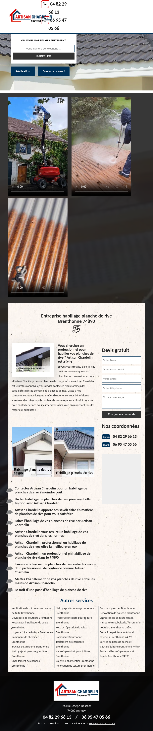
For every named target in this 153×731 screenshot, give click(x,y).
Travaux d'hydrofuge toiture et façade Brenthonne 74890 (117, 654)
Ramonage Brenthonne (69, 637)
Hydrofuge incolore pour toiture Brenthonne (74, 620)
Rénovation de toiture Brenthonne (75, 665)
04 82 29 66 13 (125, 436)
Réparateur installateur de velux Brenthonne (30, 625)
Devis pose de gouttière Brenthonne (32, 617)
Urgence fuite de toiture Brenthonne (32, 632)
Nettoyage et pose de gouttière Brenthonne (29, 654)
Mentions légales (102, 723)
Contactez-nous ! (54, 71)
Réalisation (23, 71)
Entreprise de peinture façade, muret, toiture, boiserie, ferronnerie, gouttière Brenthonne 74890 (120, 622)
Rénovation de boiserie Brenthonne (120, 613)
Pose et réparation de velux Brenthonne (71, 630)
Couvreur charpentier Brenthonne (75, 661)
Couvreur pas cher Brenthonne (117, 608)
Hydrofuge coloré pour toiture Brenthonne (73, 654)
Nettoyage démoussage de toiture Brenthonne (75, 611)
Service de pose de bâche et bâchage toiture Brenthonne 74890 (120, 644)
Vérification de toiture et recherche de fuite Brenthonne (31, 611)
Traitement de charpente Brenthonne (70, 644)
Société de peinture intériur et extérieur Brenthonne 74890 (117, 635)
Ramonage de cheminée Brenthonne (25, 639)
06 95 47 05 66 (125, 444)
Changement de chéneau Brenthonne (26, 663)
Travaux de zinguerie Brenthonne (30, 646)
